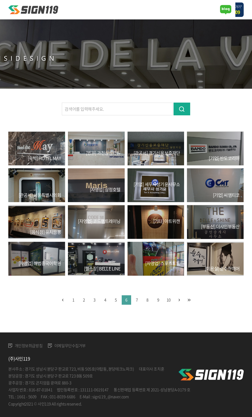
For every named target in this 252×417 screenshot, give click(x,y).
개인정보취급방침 (25, 345)
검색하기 (182, 109)
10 (168, 299)
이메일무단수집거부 (67, 345)
